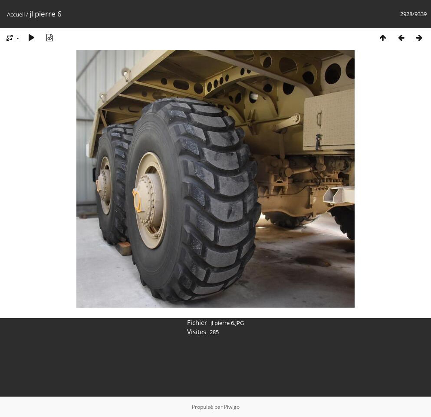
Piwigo (232, 406)
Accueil (16, 14)
